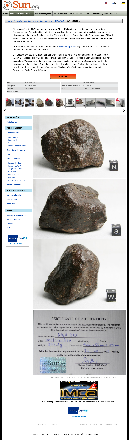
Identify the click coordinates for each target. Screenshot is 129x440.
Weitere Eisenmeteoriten (17, 146)
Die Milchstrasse (60, 14)
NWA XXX (59, 21)
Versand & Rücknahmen (17, 215)
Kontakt (10, 224)
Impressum (46, 434)
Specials (113, 14)
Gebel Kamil (12, 140)
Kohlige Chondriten (15, 169)
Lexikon (87, 14)
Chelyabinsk (12, 199)
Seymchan (11, 154)
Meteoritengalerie (100, 14)
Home (5, 14)
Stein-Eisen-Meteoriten (16, 150)
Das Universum (76, 14)
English (111, 3)
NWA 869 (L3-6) (13, 174)
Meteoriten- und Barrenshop (21, 14)
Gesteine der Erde (14, 163)
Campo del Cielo (14, 137)
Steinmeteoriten (46, 21)
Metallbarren (12, 122)
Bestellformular (13, 220)
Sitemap (35, 434)
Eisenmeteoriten (14, 133)
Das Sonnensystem (43, 14)
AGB (9, 228)
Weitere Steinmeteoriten (16, 180)
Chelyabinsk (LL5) (14, 166)
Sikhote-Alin (12, 143)
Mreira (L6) (12, 172)
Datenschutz (75, 434)
